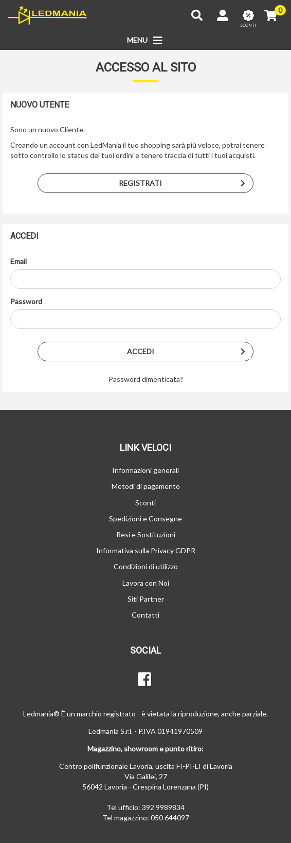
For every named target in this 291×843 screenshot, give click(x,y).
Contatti (145, 614)
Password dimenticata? (145, 379)
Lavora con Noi (145, 582)
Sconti (145, 502)
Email (18, 261)
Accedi (190, 351)
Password (26, 301)
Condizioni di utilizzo (146, 566)
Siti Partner (146, 598)
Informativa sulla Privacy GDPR (145, 550)
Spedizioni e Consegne (145, 518)
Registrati (186, 183)
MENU (146, 41)
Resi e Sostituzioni (145, 534)
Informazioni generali (145, 470)
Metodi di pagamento (146, 486)
